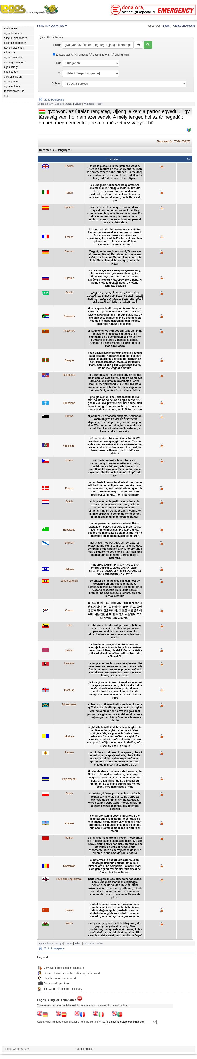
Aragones (69, 330)
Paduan (69, 752)
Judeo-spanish (69, 580)
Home (40, 25)
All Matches (80, 54)
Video (99, 103)
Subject (56, 83)
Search (57, 44)
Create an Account (184, 25)
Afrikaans (69, 316)
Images (68, 103)
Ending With (120, 54)
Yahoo (77, 103)
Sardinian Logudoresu (69, 879)
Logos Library (45, 103)
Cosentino (69, 445)
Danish (69, 488)
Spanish (69, 207)
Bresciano (69, 403)
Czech (69, 460)
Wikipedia (88, 103)
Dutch (69, 501)
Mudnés (69, 736)
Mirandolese (69, 704)
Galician (69, 542)
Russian (69, 278)
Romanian (69, 866)
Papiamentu (69, 779)
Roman (69, 837)
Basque (69, 360)
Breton (69, 416)
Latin (69, 625)
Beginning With (100, 54)
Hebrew (69, 569)
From (58, 63)
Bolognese (69, 374)
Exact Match (62, 54)
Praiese (69, 823)
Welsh (69, 923)
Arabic (69, 292)
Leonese (69, 663)
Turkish (69, 910)
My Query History (56, 25)
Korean (69, 610)
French (69, 236)
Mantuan (69, 690)
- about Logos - (85, 1048)
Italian (69, 192)
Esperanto (69, 529)
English (69, 166)
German (69, 251)
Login (166, 25)
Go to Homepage (54, 99)
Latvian (69, 650)
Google (59, 103)
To (59, 73)
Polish (69, 793)
